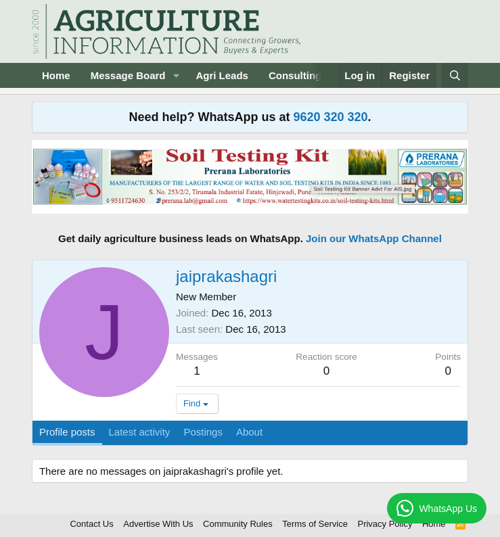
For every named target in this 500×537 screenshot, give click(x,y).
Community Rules (238, 524)
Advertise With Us (158, 524)
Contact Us (91, 524)
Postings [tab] (203, 432)
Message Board (128, 75)
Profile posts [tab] (67, 432)
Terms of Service (315, 524)
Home (56, 75)
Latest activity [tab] (140, 432)
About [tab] (249, 432)
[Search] (455, 75)
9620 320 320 (330, 117)
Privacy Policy (384, 524)
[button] (175, 75)
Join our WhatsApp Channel (374, 238)
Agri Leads (222, 75)
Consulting (295, 75)
